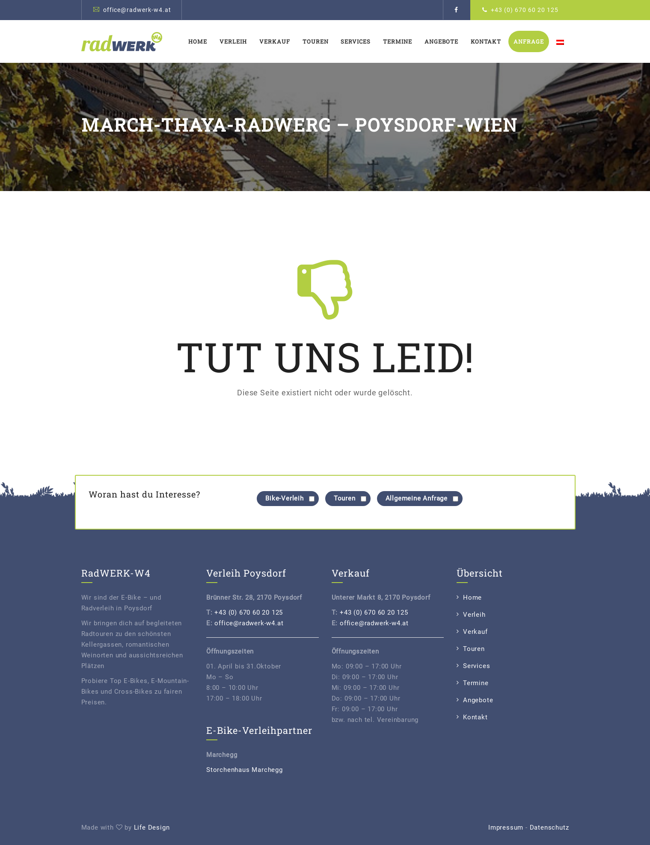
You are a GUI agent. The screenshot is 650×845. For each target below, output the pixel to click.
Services (356, 41)
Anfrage (528, 41)
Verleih (233, 41)
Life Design (152, 827)
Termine (397, 41)
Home (197, 41)
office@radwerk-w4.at (137, 9)
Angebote (441, 41)
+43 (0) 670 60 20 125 (524, 9)
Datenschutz (549, 827)
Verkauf (274, 41)
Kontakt (486, 41)
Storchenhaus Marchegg (244, 770)
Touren (316, 41)
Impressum (505, 827)
